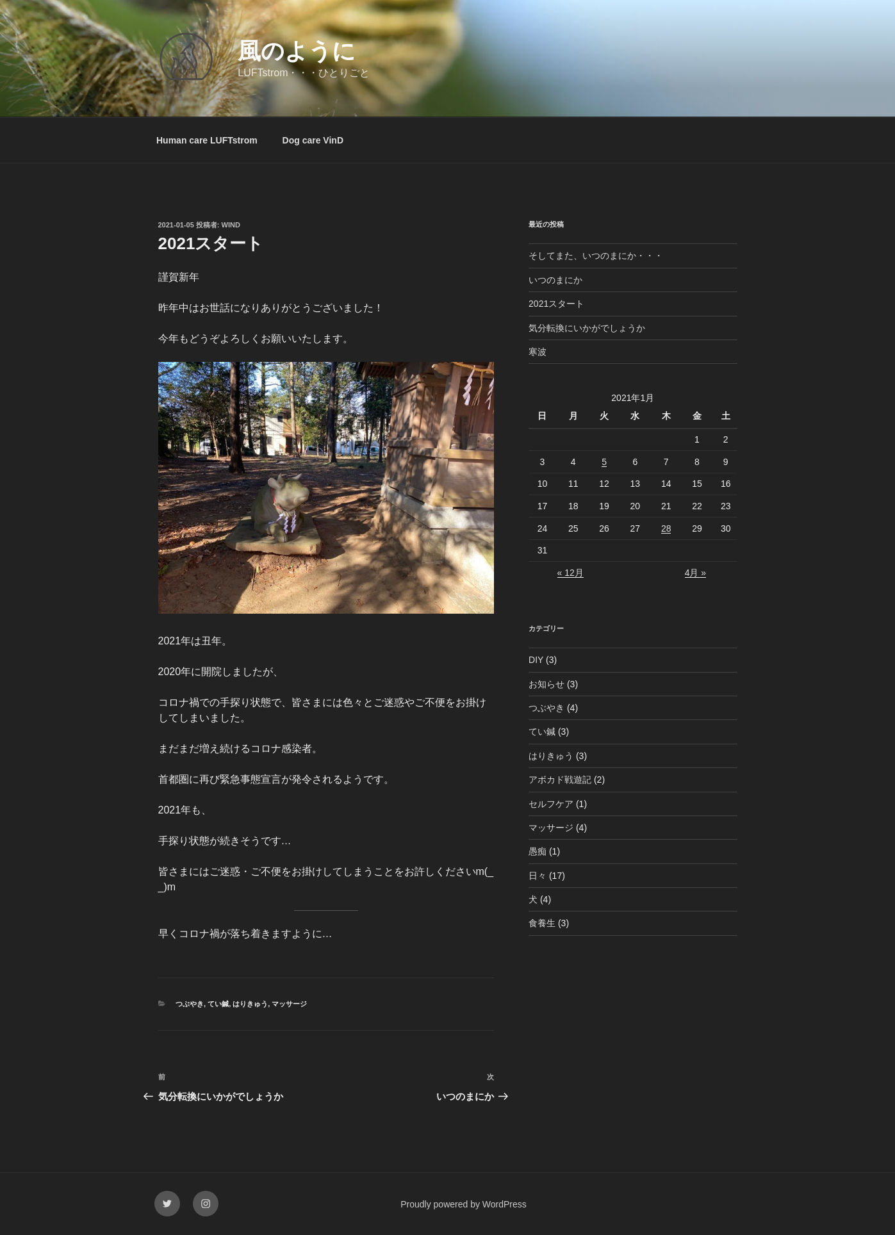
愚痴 (537, 851)
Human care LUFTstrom (207, 140)
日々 (537, 876)
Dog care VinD (313, 140)
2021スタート (556, 304)
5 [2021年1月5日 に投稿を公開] (604, 462)
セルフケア (551, 804)
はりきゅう (250, 1004)
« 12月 (570, 573)
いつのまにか (555, 280)
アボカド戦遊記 (560, 779)
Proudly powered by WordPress (463, 1204)
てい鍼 (218, 1004)
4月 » (695, 573)
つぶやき (190, 1004)
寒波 (537, 352)
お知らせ (546, 684)
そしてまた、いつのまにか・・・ (596, 255)
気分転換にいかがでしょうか (587, 328)
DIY (536, 660)
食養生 (542, 923)
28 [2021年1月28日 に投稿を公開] (666, 528)
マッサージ (289, 1004)
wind (231, 225)
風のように (297, 51)
